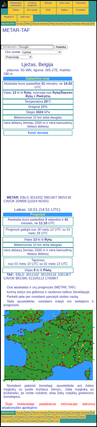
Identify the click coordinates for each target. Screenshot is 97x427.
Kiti (93, 23)
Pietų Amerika (56, 23)
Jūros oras (64, 3)
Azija (67, 23)
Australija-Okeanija (80, 23)
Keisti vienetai (38, 133)
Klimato (48, 3)
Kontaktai (80, 10)
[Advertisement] (33, 40)
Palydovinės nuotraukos (16, 4)
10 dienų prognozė (32, 4)
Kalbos (64, 10)
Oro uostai (32, 10)
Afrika (28, 23)
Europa (19, 23)
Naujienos (9, 17)
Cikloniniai (81, 3)
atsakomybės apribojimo (19, 407)
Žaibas (16, 10)
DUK (48, 10)
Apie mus (25, 17)
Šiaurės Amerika (40, 23)
